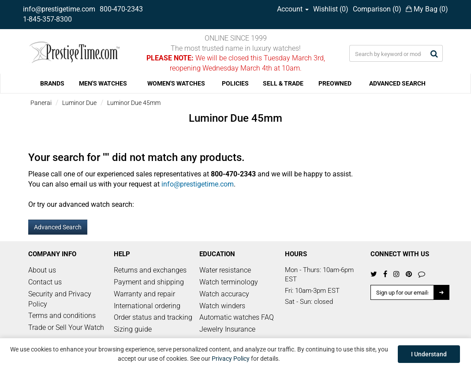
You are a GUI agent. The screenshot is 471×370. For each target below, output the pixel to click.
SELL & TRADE (283, 83)
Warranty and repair (144, 294)
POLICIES (235, 83)
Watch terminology (228, 282)
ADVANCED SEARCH (397, 83)
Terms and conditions (62, 315)
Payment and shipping (149, 282)
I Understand (429, 354)
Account (293, 9)
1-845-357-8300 (47, 19)
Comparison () (377, 9)
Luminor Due (79, 102)
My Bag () (427, 9)
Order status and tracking (153, 317)
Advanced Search (58, 227)
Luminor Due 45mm (134, 102)
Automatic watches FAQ (236, 317)
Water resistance (225, 270)
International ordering (147, 306)
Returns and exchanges (150, 270)
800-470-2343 (121, 9)
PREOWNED (334, 83)
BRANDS (52, 83)
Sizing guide (133, 329)
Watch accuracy (224, 294)
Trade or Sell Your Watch (66, 327)
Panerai (41, 102)
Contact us (45, 282)
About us (42, 270)
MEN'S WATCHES (103, 83)
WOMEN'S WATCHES (176, 83)
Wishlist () (330, 9)
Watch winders (222, 306)
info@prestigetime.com (59, 9)
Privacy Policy (231, 358)
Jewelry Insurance (227, 329)
